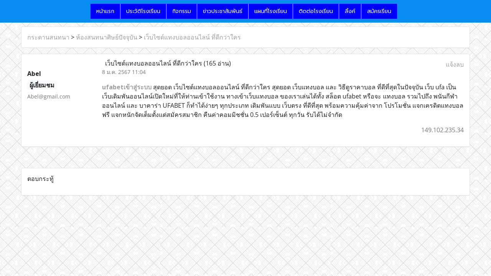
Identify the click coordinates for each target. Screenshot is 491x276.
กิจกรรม (181, 11)
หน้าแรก (105, 11)
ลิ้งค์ (350, 11)
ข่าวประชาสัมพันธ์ (222, 11)
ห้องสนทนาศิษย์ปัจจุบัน (106, 37)
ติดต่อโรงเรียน (316, 11)
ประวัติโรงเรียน (143, 11)
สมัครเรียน (379, 11)
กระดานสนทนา (48, 37)
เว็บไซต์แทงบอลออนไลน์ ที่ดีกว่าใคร (192, 37)
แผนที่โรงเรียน (270, 11)
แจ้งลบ (455, 64)
